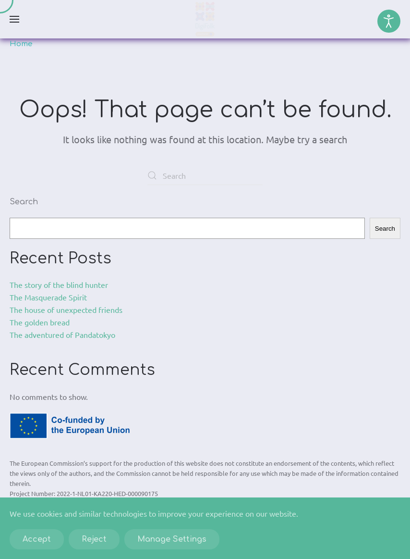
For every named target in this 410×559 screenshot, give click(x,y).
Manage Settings (171, 539)
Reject (94, 539)
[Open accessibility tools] (388, 21)
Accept (37, 539)
